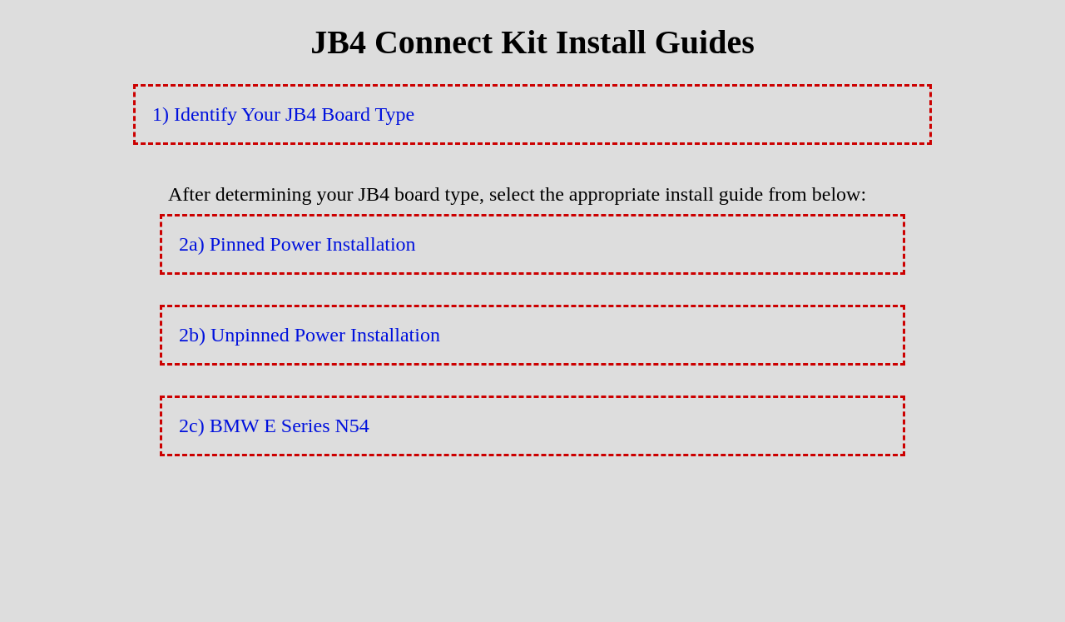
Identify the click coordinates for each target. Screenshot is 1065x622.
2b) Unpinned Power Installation (309, 335)
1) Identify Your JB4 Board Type (283, 114)
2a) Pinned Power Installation (297, 244)
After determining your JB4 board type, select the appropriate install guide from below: (517, 194)
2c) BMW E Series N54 (274, 425)
